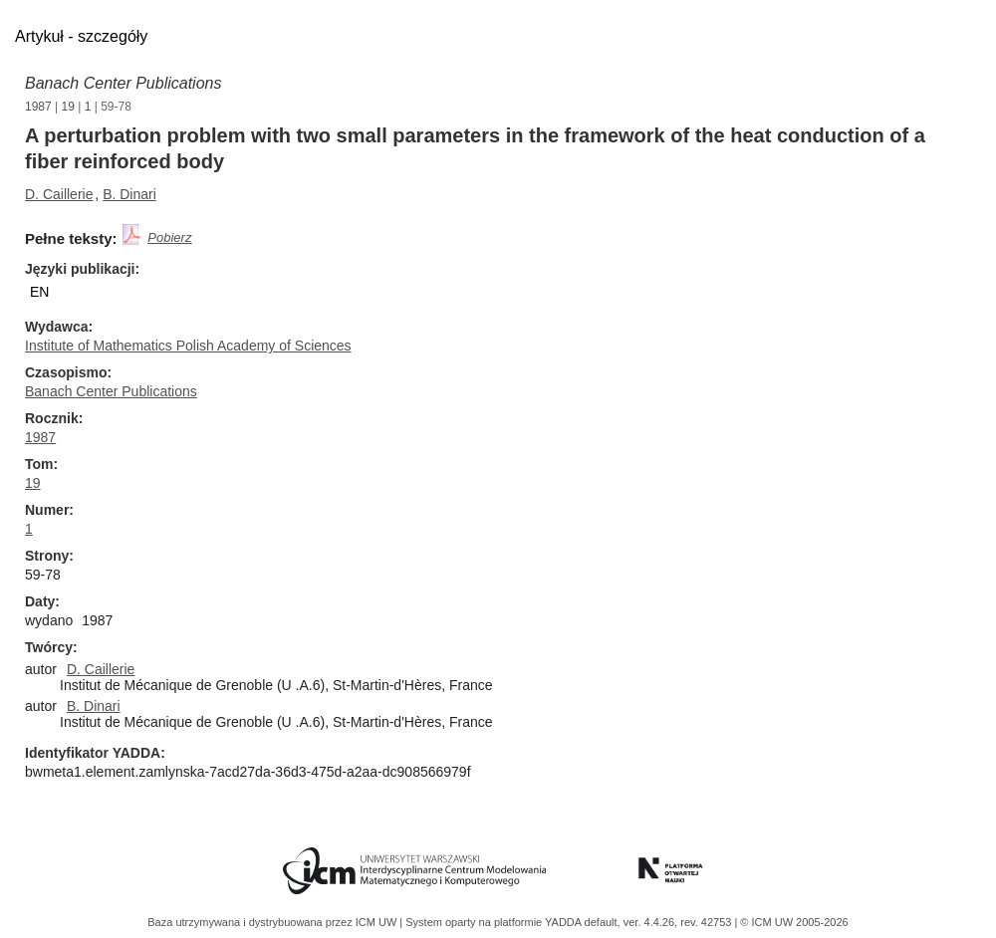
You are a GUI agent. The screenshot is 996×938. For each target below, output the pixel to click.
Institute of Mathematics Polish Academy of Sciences (188, 345)
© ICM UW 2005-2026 (794, 922)
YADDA (565, 922)
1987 (38, 107)
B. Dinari (129, 194)
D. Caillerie (59, 194)
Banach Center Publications (123, 83)
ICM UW (378, 922)
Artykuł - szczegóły (81, 36)
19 (68, 107)
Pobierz (169, 237)
